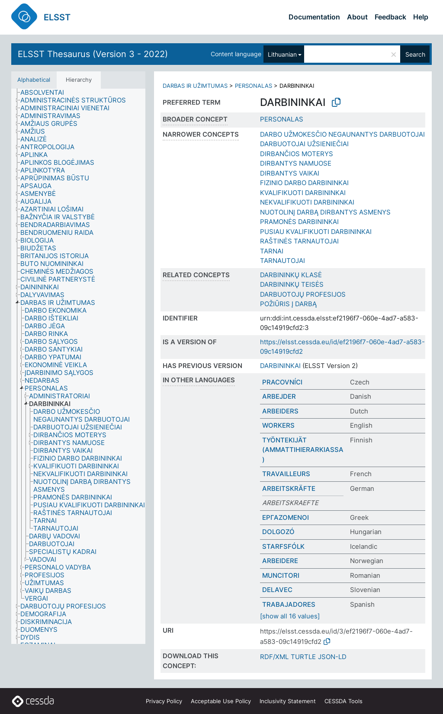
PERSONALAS (253, 85)
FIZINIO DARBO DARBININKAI (304, 183)
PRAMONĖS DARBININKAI (299, 222)
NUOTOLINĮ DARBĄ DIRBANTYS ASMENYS (325, 212)
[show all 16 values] (290, 616)
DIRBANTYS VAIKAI (289, 173)
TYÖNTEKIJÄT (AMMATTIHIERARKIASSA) (302, 450)
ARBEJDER (279, 396)
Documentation (314, 17)
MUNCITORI (280, 575)
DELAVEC (277, 590)
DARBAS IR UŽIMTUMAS (195, 85)
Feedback (390, 17)
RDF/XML (274, 657)
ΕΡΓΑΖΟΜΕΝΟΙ (285, 517)
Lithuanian (282, 54)
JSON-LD (332, 657)
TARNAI (271, 251)
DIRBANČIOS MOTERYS (296, 154)
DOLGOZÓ (278, 532)
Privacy (164, 701)
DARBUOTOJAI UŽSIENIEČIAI (304, 144)
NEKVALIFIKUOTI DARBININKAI (307, 202)
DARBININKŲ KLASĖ (291, 275)
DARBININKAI (280, 366)
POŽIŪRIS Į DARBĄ (288, 304)
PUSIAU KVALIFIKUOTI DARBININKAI (316, 231)
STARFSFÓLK (283, 546)
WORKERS (278, 425)
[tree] (78, 366)
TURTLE (303, 657)
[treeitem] (46, 92)
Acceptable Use (221, 701)
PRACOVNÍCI (282, 382)
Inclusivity (288, 701)
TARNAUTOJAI (282, 260)
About (357, 17)
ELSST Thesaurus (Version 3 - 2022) (93, 54)
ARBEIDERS (280, 411)
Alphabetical (33, 79)
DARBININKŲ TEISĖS (292, 284)
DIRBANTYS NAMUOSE (295, 163)
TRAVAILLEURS (286, 474)
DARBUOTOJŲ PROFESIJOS (303, 294)
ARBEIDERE (280, 561)
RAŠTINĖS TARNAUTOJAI (299, 241)
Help (420, 17)
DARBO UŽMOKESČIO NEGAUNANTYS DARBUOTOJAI (342, 134)
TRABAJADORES (288, 604)
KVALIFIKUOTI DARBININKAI (303, 193)
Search (415, 54)
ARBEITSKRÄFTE (288, 488)
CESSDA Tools (343, 701)
